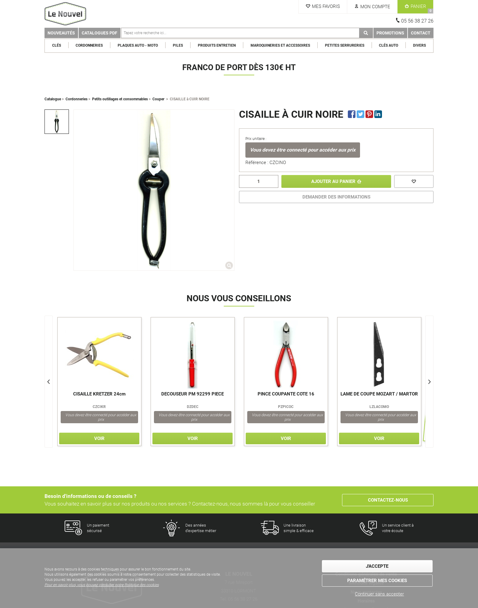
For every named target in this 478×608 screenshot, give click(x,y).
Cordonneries (89, 45)
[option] (57, 121)
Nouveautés (61, 32)
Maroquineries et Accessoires (280, 45)
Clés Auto (388, 45)
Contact (420, 32)
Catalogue (53, 99)
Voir (99, 438)
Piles (178, 45)
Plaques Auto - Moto (138, 45)
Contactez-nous (388, 500)
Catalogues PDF (99, 32)
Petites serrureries (344, 45)
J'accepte (377, 566)
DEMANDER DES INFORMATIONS (336, 197)
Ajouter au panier (333, 181)
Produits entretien (217, 45)
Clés (56, 45)
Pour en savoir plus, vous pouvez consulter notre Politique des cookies (102, 585)
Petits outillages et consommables (120, 99)
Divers (419, 45)
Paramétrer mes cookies (377, 580)
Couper (158, 99)
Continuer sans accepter (379, 594)
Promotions (390, 32)
